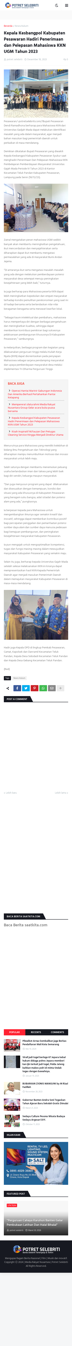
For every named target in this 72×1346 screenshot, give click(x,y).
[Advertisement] (36, 1309)
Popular (14, 1032)
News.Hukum (21, 26)
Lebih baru (11, 793)
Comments (57, 1032)
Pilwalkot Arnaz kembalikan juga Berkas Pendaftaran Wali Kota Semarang (44, 1042)
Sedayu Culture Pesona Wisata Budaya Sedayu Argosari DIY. (43, 1118)
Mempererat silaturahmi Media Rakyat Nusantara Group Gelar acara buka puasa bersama (31, 407)
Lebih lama (60, 793)
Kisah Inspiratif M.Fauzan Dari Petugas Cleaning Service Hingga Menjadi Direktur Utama (35, 433)
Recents (36, 1032)
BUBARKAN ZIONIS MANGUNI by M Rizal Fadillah (45, 1085)
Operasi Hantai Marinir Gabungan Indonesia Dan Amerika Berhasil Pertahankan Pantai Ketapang (35, 394)
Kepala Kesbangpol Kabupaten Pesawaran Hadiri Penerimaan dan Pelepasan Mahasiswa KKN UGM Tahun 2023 (34, 421)
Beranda (8, 26)
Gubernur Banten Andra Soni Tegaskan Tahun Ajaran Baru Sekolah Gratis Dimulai (45, 1101)
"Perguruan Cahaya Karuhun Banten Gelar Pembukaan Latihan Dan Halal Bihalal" (35, 1222)
